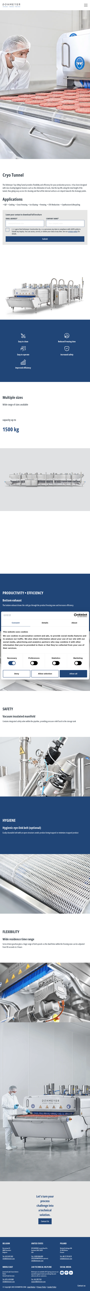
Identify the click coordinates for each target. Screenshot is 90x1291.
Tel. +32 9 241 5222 (8, 1256)
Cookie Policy (51, 1287)
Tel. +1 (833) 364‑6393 (37, 1256)
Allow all (73, 674)
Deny (16, 674)
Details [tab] (45, 623)
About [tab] (74, 623)
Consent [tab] (16, 623)
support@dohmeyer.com (38, 1282)
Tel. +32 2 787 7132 (36, 1279)
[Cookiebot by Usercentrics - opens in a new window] (76, 615)
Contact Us (45, 1221)
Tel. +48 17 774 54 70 (66, 1256)
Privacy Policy (41, 1287)
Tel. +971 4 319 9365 (8, 1279)
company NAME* (52, 218)
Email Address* (11, 218)
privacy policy (73, 231)
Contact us (81, 1285)
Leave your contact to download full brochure (24, 214)
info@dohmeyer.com (9, 1258)
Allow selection (45, 674)
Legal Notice (31, 1287)
